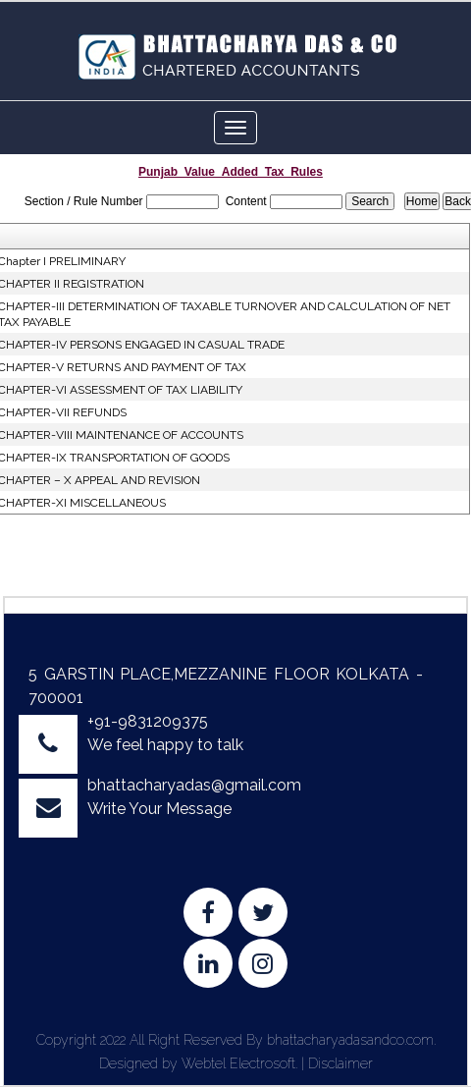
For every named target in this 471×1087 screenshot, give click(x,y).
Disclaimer (340, 1063)
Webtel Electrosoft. (239, 1063)
